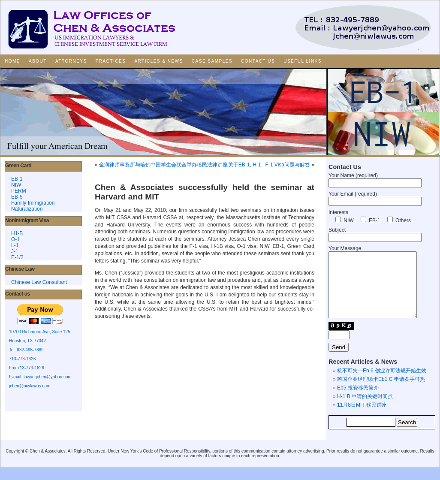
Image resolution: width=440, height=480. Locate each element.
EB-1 (17, 179)
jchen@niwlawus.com (29, 385)
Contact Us (258, 61)
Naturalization (26, 209)
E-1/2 (17, 257)
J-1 (14, 251)
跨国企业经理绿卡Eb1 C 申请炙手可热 (381, 392)
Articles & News (158, 61)
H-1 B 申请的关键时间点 (365, 409)
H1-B (17, 233)
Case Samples (212, 61)
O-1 (15, 239)
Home (12, 61)
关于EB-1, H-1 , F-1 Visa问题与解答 (269, 165)
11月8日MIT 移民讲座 (362, 418)
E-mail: (16, 376)
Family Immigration (32, 203)
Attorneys (71, 61)
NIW (16, 185)
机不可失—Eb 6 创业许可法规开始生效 (381, 383)
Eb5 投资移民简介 (358, 401)
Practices (111, 61)
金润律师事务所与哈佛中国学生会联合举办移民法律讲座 (163, 165)
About (38, 61)
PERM (18, 191)
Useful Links (302, 61)
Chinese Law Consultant (39, 282)
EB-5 (17, 197)
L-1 (14, 245)
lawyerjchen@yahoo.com (48, 376)
